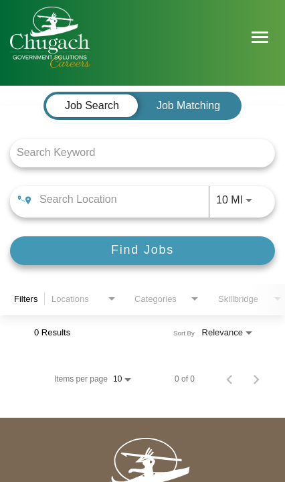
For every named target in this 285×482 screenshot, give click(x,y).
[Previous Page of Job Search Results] (229, 379)
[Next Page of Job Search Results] (256, 379)
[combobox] (136, 153)
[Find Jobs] (142, 250)
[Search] (142, 250)
